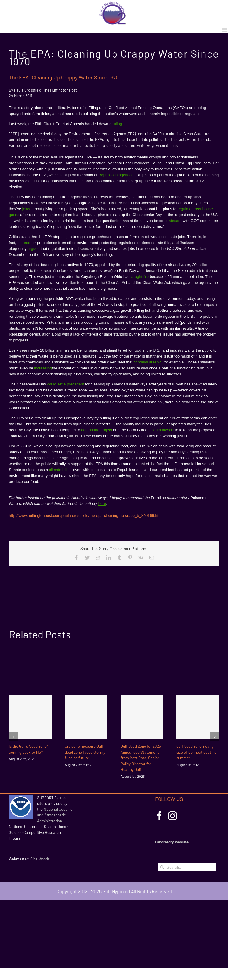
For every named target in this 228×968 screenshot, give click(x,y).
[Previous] (13, 736)
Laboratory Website (172, 842)
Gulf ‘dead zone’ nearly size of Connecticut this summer (196, 752)
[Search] (162, 867)
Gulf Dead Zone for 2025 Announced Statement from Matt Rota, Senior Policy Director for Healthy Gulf (141, 758)
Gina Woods (40, 859)
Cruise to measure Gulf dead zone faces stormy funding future (85, 752)
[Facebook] (159, 815)
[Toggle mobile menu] (225, 30)
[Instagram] (172, 815)
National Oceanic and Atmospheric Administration (54, 815)
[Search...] (187, 867)
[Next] (214, 736)
